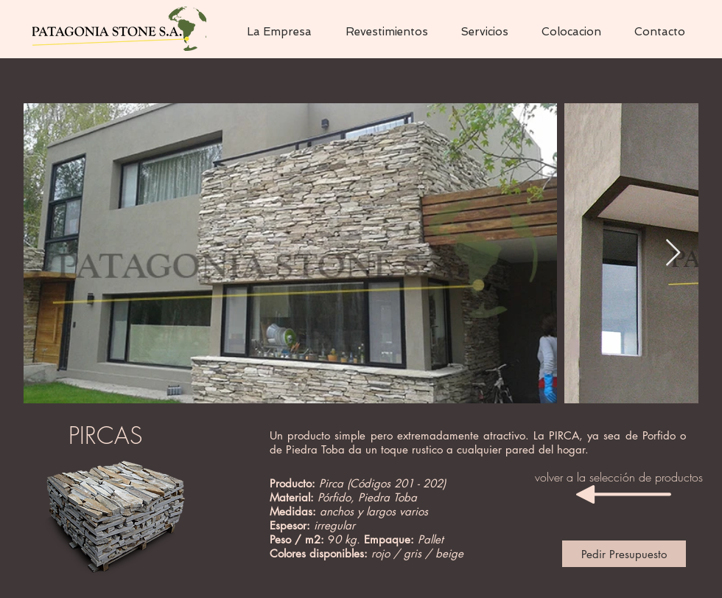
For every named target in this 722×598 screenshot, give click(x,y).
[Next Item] (673, 253)
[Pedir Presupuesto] (624, 553)
